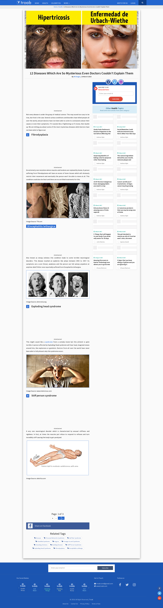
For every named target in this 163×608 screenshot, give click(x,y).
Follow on (120, 578)
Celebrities (56, 3)
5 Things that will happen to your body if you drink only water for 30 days (102, 236)
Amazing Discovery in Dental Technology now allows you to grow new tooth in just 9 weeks (102, 263)
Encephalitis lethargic (75, 548)
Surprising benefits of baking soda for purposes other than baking (102, 158)
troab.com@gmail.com (103, 584)
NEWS (37, 3)
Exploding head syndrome (42, 548)
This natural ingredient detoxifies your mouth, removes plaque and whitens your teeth (125, 159)
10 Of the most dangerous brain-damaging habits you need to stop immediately (103, 185)
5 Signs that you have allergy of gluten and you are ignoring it (126, 262)
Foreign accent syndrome (71, 541)
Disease (37, 538)
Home (55, 7)
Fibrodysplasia (59, 548)
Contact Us (74, 604)
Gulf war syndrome (74, 538)
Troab (91, 600)
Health (45, 3)
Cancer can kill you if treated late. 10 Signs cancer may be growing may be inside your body (125, 185)
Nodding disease (56, 545)
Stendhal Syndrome (43, 541)
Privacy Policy (84, 604)
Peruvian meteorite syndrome (54, 538)
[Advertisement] (58, 95)
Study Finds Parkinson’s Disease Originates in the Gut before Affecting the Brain (102, 132)
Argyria (55, 541)
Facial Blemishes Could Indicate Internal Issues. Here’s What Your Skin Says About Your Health (126, 132)
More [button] (67, 3)
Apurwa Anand (124, 242)
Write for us (122, 3)
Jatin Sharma (101, 242)
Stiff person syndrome (73, 545)
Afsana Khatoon (101, 268)
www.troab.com (100, 586)
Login (133, 3)
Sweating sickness (41, 545)
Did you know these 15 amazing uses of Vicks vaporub (101, 210)
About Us (65, 604)
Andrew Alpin (100, 137)
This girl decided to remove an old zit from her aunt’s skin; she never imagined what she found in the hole (126, 238)
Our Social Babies (23, 578)
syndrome (49, 342)
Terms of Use (96, 604)
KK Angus (77, 77)
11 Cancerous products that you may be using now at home (126, 210)
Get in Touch (98, 578)
